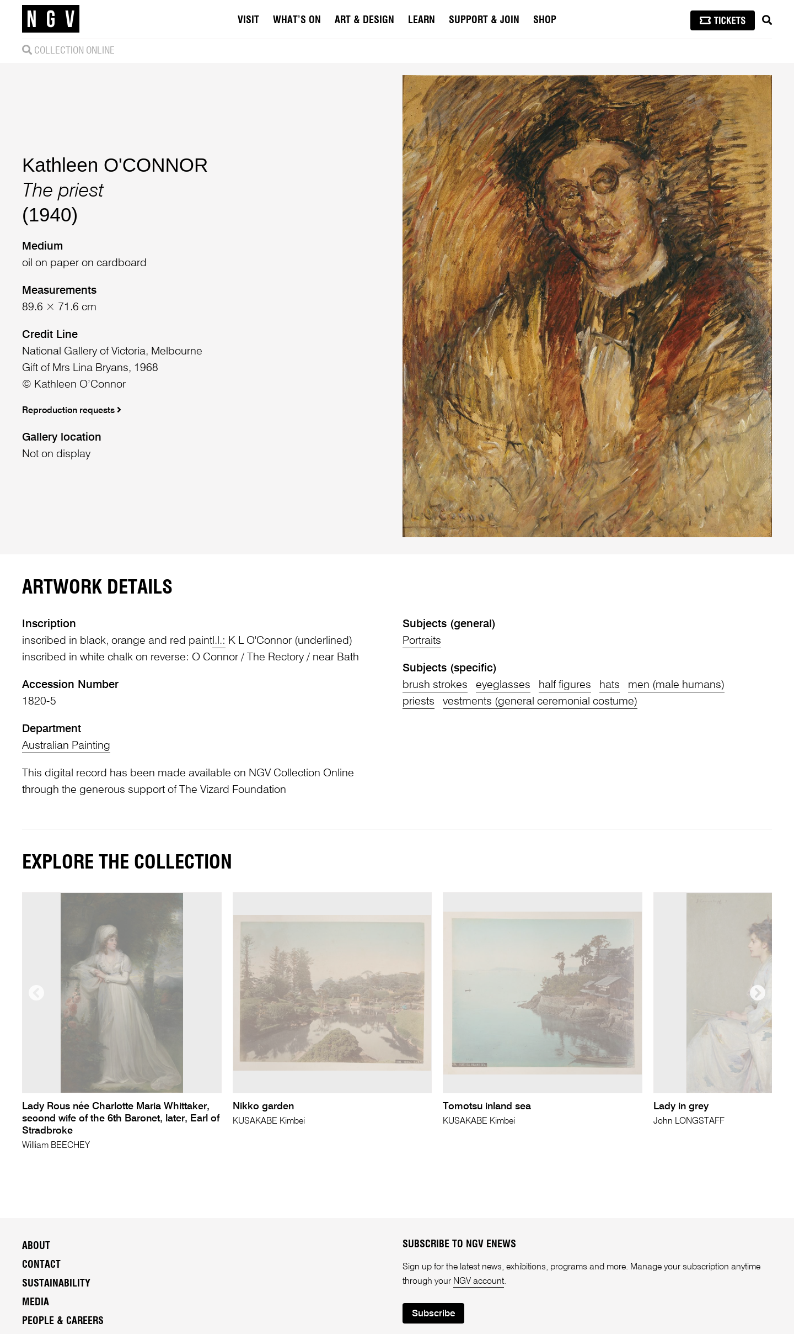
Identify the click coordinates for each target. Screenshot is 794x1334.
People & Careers (63, 1321)
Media (35, 1302)
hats (609, 685)
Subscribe (433, 1314)
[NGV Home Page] (50, 19)
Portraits (422, 641)
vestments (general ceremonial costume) (540, 701)
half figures (565, 685)
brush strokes (435, 685)
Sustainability (56, 1284)
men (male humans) (676, 685)
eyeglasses (503, 685)
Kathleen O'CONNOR (115, 165)
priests (418, 701)
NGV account (478, 1281)
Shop (544, 20)
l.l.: (219, 641)
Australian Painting (66, 745)
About (36, 1246)
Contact (41, 1265)
